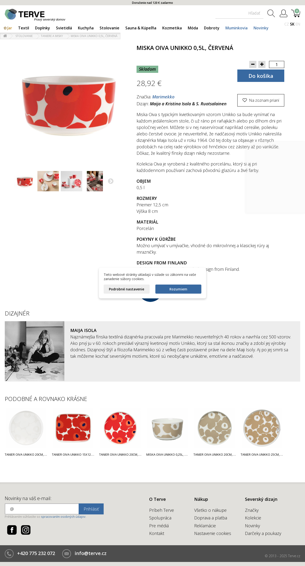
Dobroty (211, 28)
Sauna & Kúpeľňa (140, 28)
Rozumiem (178, 289)
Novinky (261, 28)
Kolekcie (253, 518)
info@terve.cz (91, 553)
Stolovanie (109, 28)
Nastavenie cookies (212, 533)
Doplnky (42, 28)
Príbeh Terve (161, 510)
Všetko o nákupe (210, 510)
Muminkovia (236, 28)
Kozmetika (172, 28)
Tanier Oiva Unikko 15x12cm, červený (81, 454)
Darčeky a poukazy (263, 533)
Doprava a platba (210, 518)
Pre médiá (159, 526)
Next (278, 429)
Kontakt (156, 533)
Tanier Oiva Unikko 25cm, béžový (266, 454)
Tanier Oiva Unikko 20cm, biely (28, 454)
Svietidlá (64, 28)
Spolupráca (160, 518)
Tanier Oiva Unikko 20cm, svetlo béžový (224, 454)
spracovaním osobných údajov (63, 516)
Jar (9, 28)
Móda (193, 28)
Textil (23, 28)
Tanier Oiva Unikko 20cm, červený (125, 454)
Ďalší (111, 181)
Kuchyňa (86, 28)
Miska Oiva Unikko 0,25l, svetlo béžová (176, 454)
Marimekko (163, 97)
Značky (252, 510)
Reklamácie (205, 526)
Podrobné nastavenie (126, 289)
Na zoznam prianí (263, 100)
